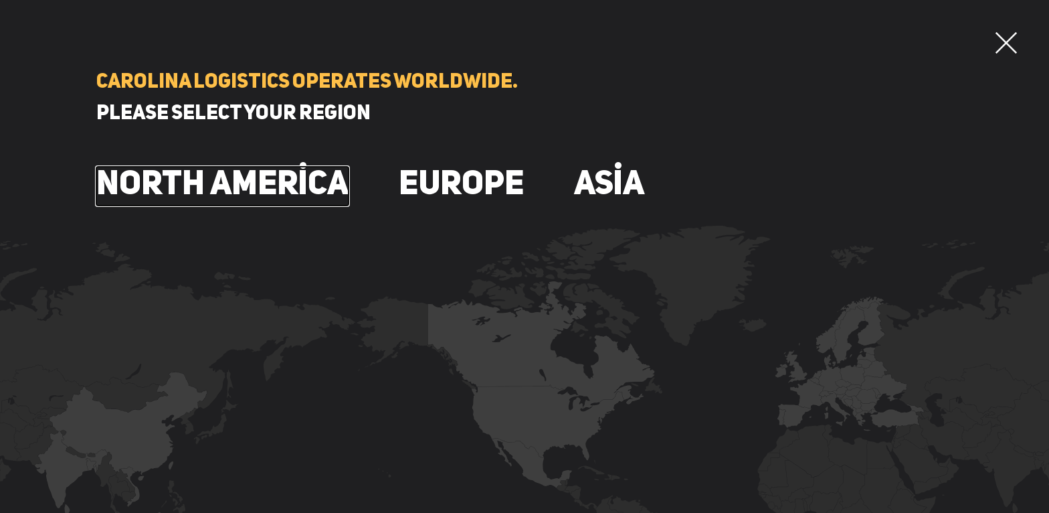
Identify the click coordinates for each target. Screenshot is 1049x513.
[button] (1006, 43)
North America (222, 185)
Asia (609, 185)
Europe (461, 185)
